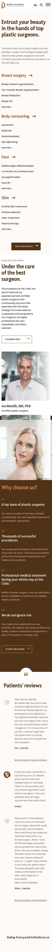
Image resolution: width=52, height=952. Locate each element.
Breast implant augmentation (18, 84)
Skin (5, 197)
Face (5, 157)
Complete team (12, 339)
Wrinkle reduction (11, 212)
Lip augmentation (11, 177)
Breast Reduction (11, 95)
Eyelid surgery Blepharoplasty (18, 165)
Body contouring (15, 116)
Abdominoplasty (11, 136)
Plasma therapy (10, 223)
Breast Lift (7, 101)
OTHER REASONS (14, 649)
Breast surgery (14, 75)
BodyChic (7, 130)
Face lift (6, 182)
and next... (7, 107)
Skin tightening (9, 142)
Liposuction (8, 125)
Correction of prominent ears (18, 171)
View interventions (24, 246)
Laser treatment (11, 217)
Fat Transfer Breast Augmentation (20, 90)
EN (35, 5)
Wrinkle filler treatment (14, 206)
